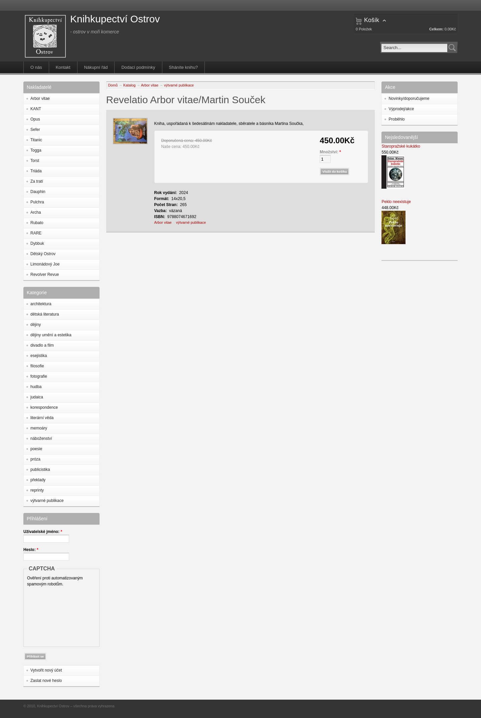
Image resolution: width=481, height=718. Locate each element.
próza (35, 459)
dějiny (35, 324)
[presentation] (54, 615)
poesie (36, 448)
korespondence (44, 407)
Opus (35, 119)
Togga (35, 150)
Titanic (36, 140)
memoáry (38, 428)
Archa (35, 212)
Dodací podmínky (138, 67)
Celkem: (436, 29)
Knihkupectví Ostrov (115, 18)
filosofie (37, 366)
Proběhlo (396, 119)
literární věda (41, 417)
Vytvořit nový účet (46, 670)
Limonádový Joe (44, 264)
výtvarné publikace (46, 500)
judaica (36, 397)
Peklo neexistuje (396, 201)
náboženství (41, 438)
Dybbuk (37, 243)
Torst (34, 160)
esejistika (38, 355)
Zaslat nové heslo (46, 680)
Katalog (129, 85)
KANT (35, 109)
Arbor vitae (40, 98)
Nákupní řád (96, 67)
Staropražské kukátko (400, 146)
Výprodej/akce (401, 109)
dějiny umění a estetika (50, 335)
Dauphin (37, 191)
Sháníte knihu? (183, 67)
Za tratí (36, 181)
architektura (40, 304)
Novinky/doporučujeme (408, 98)
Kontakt (63, 67)
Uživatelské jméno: (42, 531)
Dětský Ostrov (42, 253)
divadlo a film (42, 345)
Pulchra (37, 202)
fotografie (38, 376)
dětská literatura (44, 314)
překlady (37, 480)
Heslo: (30, 549)
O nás (36, 67)
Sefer (35, 129)
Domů (113, 85)
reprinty (37, 490)
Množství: (330, 152)
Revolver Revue (44, 274)
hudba (35, 386)
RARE (35, 233)
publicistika (40, 469)
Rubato (36, 222)
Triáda (36, 171)
